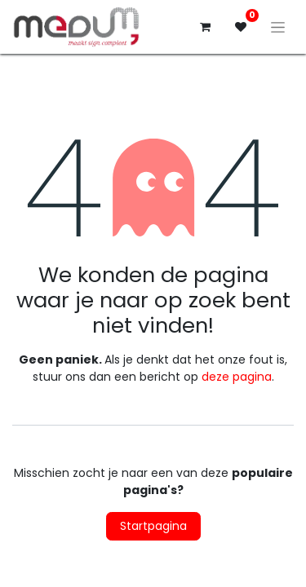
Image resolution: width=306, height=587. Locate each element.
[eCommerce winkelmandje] (205, 27)
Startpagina (153, 526)
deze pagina (237, 377)
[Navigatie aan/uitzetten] (278, 27)
